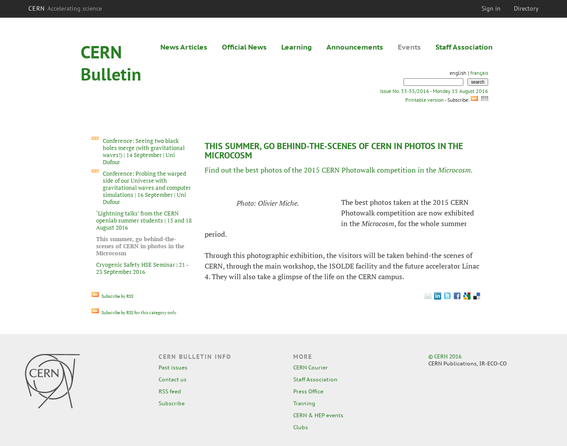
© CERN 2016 (445, 356)
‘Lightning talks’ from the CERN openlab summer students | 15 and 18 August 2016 (144, 220)
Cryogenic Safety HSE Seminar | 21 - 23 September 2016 (142, 268)
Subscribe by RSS (112, 296)
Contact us (172, 379)
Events (409, 46)
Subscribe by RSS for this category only (134, 312)
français (479, 72)
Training (304, 403)
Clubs (300, 427)
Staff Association (464, 46)
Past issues (173, 367)
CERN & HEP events (318, 415)
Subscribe (172, 403)
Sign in (491, 8)
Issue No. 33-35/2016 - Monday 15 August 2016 (434, 91)
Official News (244, 46)
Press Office (308, 391)
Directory (526, 8)
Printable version (424, 99)
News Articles (183, 46)
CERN (65, 8)
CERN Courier (310, 367)
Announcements (354, 46)
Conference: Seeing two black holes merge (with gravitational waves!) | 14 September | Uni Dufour (144, 151)
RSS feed (170, 391)
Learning (296, 46)
